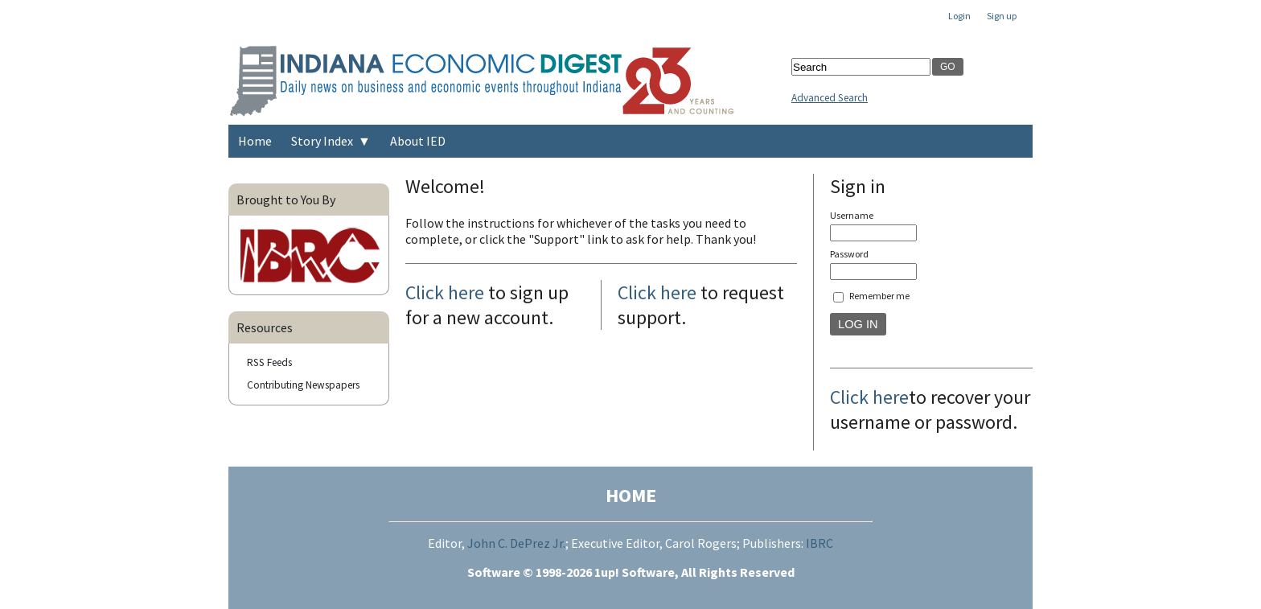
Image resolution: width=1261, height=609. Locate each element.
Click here (444, 292)
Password (849, 254)
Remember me (879, 296)
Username (851, 215)
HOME (631, 495)
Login (959, 16)
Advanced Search (829, 98)
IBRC (819, 543)
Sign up (1002, 16)
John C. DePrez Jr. (516, 543)
